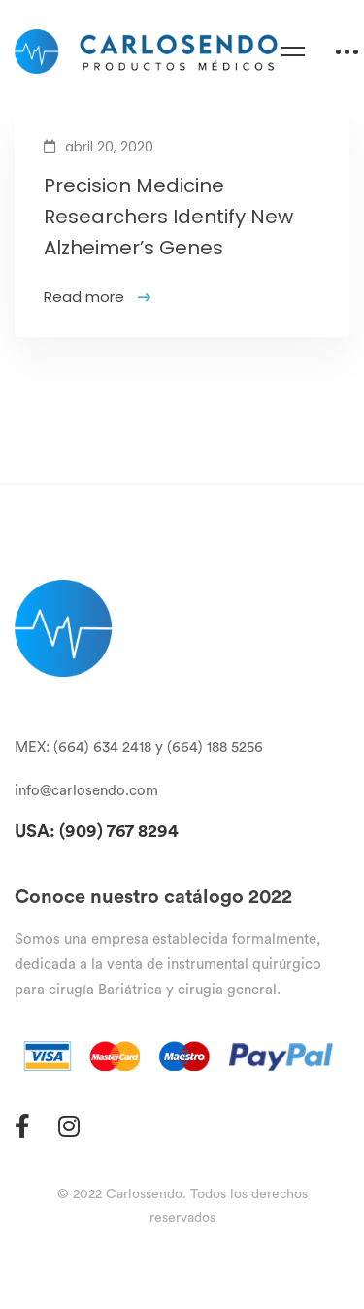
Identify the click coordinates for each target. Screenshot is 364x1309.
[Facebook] (22, 1126)
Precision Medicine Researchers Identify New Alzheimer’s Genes (168, 220)
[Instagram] (69, 1126)
